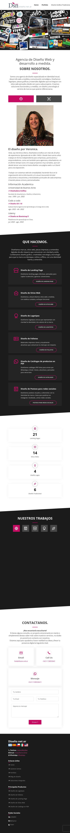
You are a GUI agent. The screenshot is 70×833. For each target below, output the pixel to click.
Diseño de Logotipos (30, 315)
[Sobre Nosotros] (16, 528)
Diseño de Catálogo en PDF (19, 806)
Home (36, 5)
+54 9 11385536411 (35, 682)
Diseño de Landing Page (32, 270)
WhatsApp (21, 755)
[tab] (21, 98)
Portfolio (45, 5)
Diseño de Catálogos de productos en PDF (38, 362)
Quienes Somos (15, 769)
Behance (13, 821)
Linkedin (13, 817)
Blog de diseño (15, 776)
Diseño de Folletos (29, 338)
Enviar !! (35, 722)
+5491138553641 (22, 750)
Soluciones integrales (17, 780)
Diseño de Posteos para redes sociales (38, 389)
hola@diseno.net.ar (21, 661)
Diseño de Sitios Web (30, 293)
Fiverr (12, 825)
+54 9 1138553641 (49, 661)
